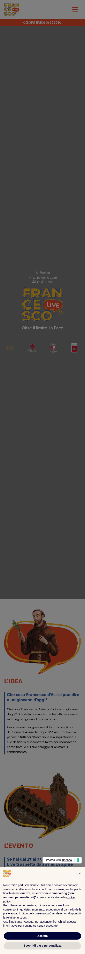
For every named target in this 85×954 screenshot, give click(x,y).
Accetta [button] (42, 936)
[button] (79, 873)
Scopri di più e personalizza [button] (42, 945)
